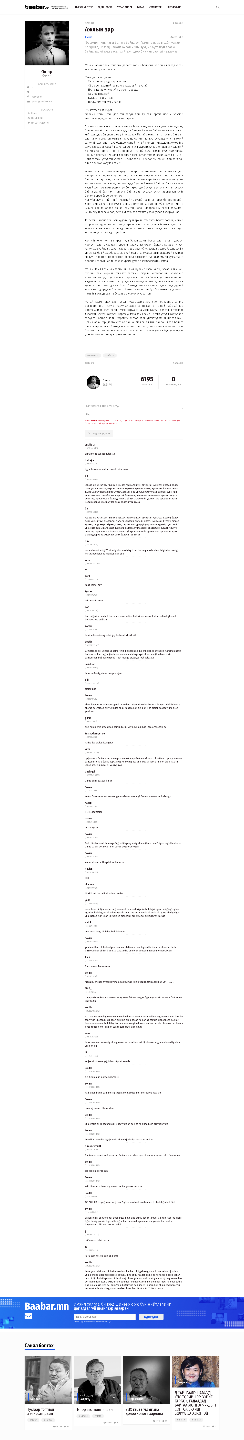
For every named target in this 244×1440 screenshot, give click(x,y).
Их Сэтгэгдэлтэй (38, 122)
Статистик (155, 7)
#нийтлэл (110, 355)
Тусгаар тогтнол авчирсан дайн (40, 1411)
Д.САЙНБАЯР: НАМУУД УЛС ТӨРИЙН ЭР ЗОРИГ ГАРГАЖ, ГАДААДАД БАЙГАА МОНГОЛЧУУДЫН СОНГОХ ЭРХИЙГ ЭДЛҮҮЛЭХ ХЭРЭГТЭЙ (195, 1403)
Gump (89, 37)
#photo (98, 1416)
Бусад (140, 7)
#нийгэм (181, 1420)
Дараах (178, 22)
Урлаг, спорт (124, 7)
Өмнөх (89, 22)
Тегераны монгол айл (94, 1409)
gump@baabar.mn (39, 101)
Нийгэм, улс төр (83, 7)
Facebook (34, 96)
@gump (46, 75)
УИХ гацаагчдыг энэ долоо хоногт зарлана (144, 1411)
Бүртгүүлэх (151, 1317)
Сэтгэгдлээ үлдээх (98, 433)
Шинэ (32, 113)
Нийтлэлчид (174, 7)
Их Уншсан (35, 118)
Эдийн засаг (105, 7)
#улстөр (33, 1420)
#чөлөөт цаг (92, 355)
